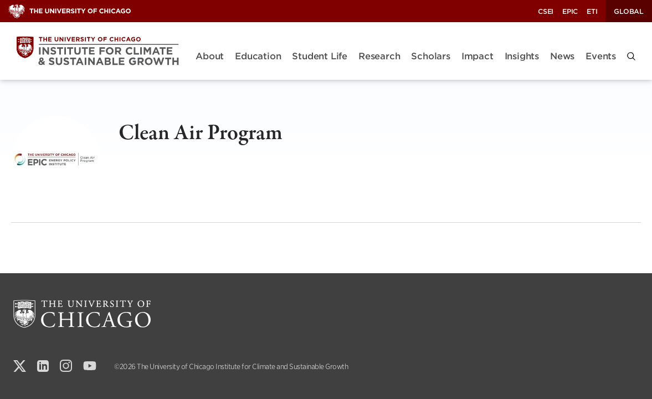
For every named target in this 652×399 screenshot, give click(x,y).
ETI (592, 11)
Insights (522, 56)
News (562, 56)
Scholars (430, 56)
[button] (631, 56)
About (210, 56)
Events (601, 56)
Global (629, 11)
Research (379, 56)
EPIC (570, 11)
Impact (477, 56)
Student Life (319, 56)
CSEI (545, 11)
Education (258, 56)
